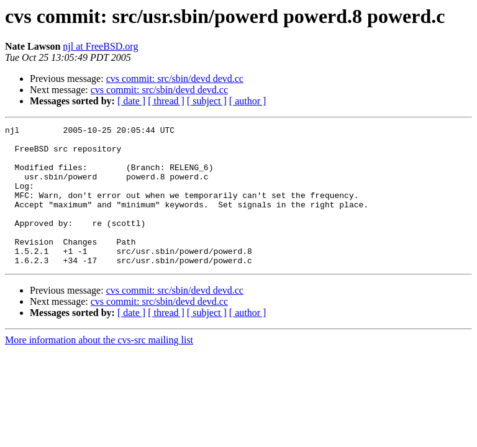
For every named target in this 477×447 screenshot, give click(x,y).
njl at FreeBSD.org (100, 46)
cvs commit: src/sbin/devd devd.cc (174, 78)
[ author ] (247, 101)
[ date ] (131, 101)
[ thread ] (166, 101)
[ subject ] (207, 101)
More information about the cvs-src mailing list (99, 368)
